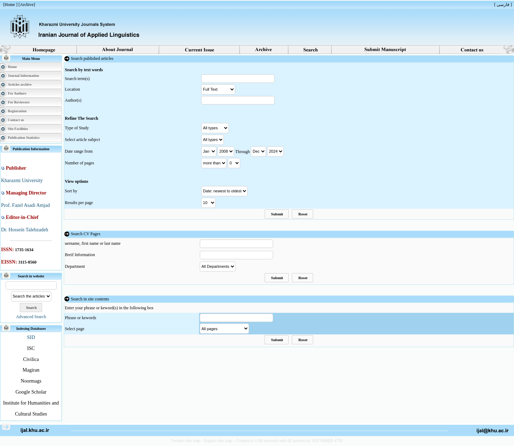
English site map (218, 441)
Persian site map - (187, 441)
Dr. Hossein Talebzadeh (24, 229)
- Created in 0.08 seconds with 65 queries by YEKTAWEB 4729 (288, 441)
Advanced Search (31, 316)
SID (31, 337)
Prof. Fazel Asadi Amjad (25, 205)
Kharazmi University (22, 180)
